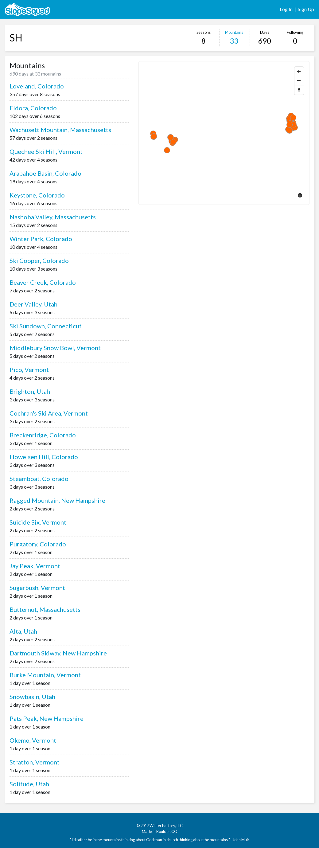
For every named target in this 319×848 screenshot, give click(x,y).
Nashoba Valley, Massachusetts (53, 217)
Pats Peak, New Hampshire (47, 718)
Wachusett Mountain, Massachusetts (60, 129)
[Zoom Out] (299, 80)
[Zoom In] (299, 71)
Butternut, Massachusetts (45, 609)
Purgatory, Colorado (38, 544)
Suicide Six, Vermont (38, 522)
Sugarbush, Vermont (37, 587)
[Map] (224, 133)
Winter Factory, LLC (166, 825)
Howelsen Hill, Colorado (44, 456)
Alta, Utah (23, 631)
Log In (286, 9)
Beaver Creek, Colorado (43, 282)
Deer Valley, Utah (33, 304)
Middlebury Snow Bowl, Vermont (55, 347)
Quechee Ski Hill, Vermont (46, 151)
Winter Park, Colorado (41, 238)
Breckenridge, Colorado (43, 435)
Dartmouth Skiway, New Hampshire (58, 653)
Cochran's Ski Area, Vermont (49, 413)
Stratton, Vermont (35, 762)
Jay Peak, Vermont (35, 565)
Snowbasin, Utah (32, 696)
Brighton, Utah (30, 391)
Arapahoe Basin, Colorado (45, 173)
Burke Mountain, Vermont (45, 674)
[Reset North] (299, 90)
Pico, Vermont (29, 369)
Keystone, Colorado (37, 195)
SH (16, 38)
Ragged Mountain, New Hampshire (57, 500)
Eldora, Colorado (33, 107)
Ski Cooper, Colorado (39, 260)
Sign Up (306, 9)
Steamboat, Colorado (39, 478)
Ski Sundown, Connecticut (46, 326)
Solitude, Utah (29, 783)
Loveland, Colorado (37, 86)
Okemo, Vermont (33, 740)
